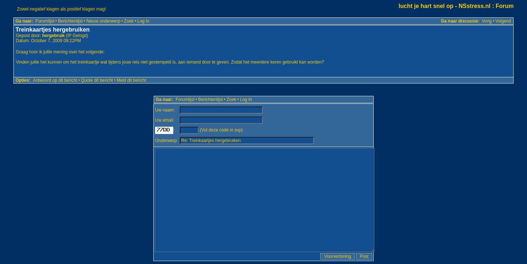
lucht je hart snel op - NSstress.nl (444, 6)
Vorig (486, 21)
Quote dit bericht (97, 80)
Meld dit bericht (131, 80)
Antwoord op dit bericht (55, 80)
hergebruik (53, 35)
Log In (143, 21)
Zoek (129, 21)
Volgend (503, 21)
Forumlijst (45, 21)
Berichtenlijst (70, 21)
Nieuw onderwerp (103, 21)
